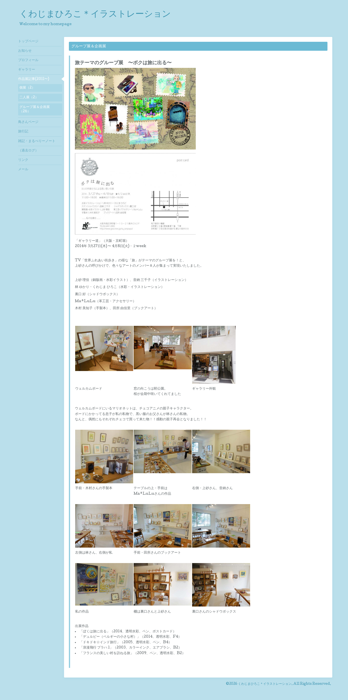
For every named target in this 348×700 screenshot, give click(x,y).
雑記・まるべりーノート (36, 141)
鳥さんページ (28, 122)
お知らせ (25, 51)
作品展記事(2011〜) (33, 79)
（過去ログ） (28, 151)
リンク (23, 160)
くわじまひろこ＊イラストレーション (95, 15)
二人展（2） (28, 98)
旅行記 (23, 132)
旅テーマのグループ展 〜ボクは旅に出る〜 (123, 63)
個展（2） (27, 88)
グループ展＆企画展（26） (34, 109)
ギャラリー (26, 70)
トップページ (28, 41)
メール (23, 169)
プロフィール (28, 60)
